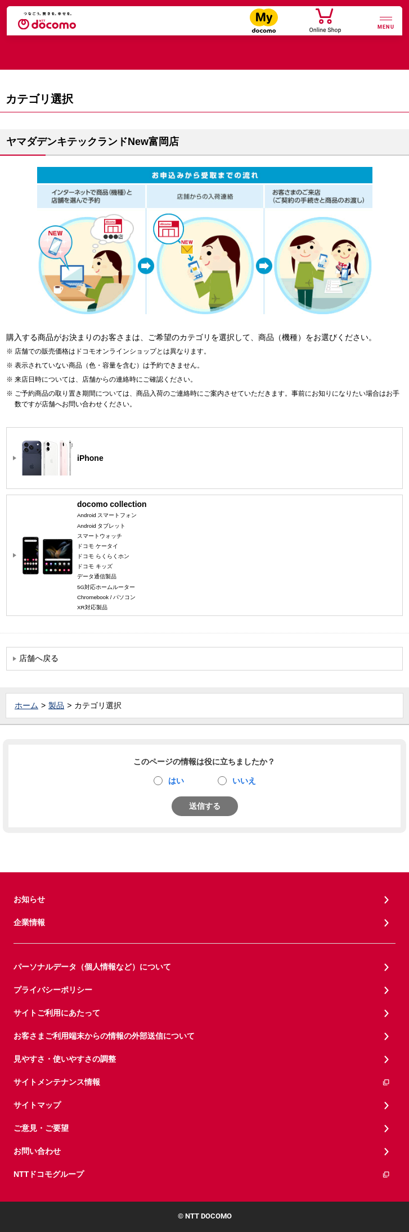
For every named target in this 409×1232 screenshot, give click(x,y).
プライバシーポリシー (53, 989)
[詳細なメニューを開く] (386, 21)
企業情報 (29, 922)
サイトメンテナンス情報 (202, 1082)
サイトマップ (37, 1104)
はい (176, 780)
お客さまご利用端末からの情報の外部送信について (104, 1035)
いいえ (244, 780)
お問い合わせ (37, 1151)
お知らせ (29, 899)
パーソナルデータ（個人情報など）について (92, 966)
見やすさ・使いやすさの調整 (65, 1058)
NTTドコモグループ (202, 1174)
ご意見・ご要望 (41, 1128)
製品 (56, 705)
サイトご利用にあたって (57, 1012)
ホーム (26, 705)
